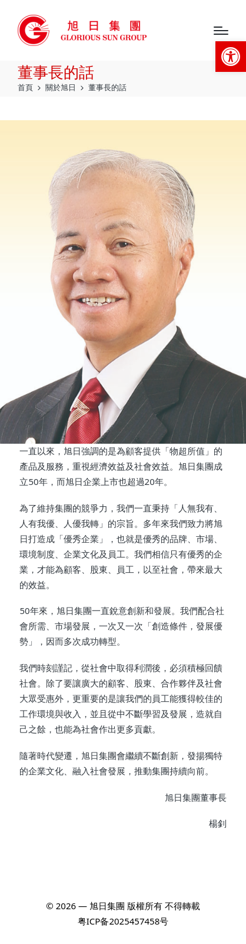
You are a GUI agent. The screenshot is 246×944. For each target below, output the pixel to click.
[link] (230, 56)
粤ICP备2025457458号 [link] (123, 921)
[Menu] (221, 31)
